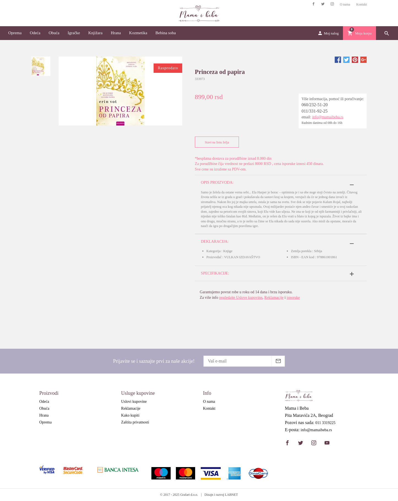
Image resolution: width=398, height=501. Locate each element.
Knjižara (95, 33)
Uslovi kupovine (134, 401)
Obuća (54, 33)
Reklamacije (273, 297)
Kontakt (361, 4)
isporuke (293, 297)
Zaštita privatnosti (135, 422)
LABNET (231, 495)
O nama (345, 4)
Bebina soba (166, 33)
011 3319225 (325, 423)
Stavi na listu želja (215, 142)
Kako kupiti (130, 415)
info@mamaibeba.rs (328, 117)
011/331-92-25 (314, 111)
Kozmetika (138, 33)
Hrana (116, 33)
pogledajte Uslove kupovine (240, 297)
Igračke (74, 33)
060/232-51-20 (314, 104)
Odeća (35, 33)
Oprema (14, 33)
